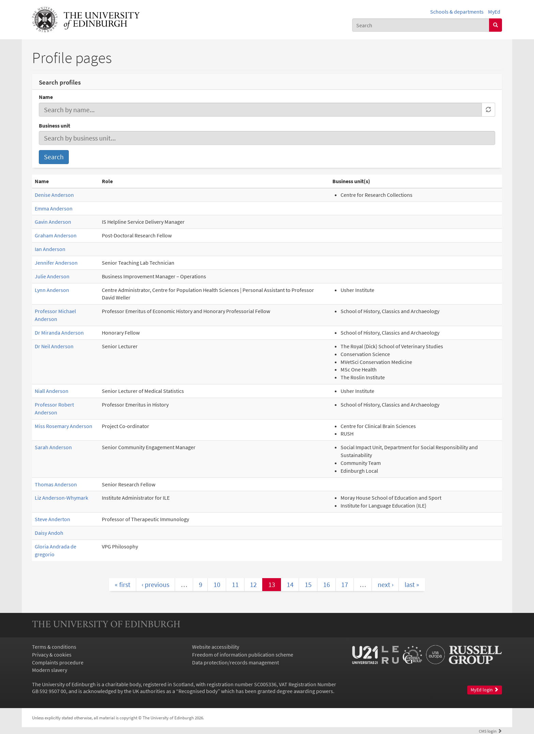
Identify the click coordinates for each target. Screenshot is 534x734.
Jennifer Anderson (56, 262)
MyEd (494, 11)
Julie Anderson (52, 276)
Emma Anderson (54, 208)
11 (235, 584)
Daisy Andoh (49, 532)
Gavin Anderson (53, 221)
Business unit (54, 125)
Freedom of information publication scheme (242, 654)
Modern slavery (49, 669)
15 (308, 584)
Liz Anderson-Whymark (61, 497)
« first (122, 584)
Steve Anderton (52, 519)
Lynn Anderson (52, 290)
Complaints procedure (57, 662)
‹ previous (155, 584)
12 (253, 584)
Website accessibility (215, 646)
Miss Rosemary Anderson (63, 426)
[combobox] (420, 25)
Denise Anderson (54, 194)
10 (217, 584)
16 (326, 584)
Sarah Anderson (53, 447)
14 (290, 584)
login (490, 731)
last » (412, 584)
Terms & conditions (54, 646)
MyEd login (485, 690)
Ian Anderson (50, 249)
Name (46, 96)
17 (344, 584)
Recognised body (198, 691)
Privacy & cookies (52, 654)
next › (385, 584)
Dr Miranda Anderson (59, 332)
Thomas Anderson (56, 484)
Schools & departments (457, 11)
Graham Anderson (56, 235)
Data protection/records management (235, 662)
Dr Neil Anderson (54, 346)
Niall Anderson (51, 390)
